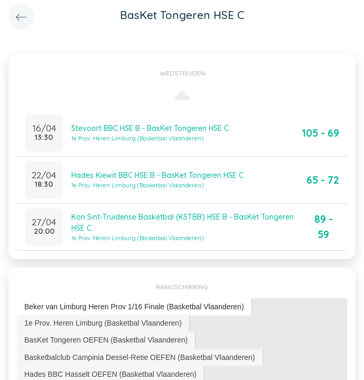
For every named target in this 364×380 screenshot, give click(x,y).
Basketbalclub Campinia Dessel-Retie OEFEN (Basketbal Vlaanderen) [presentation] (139, 357)
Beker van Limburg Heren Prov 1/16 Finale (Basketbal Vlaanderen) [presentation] (134, 306)
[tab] (134, 307)
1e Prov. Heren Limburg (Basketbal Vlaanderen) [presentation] (103, 323)
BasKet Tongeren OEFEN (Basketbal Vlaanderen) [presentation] (106, 340)
